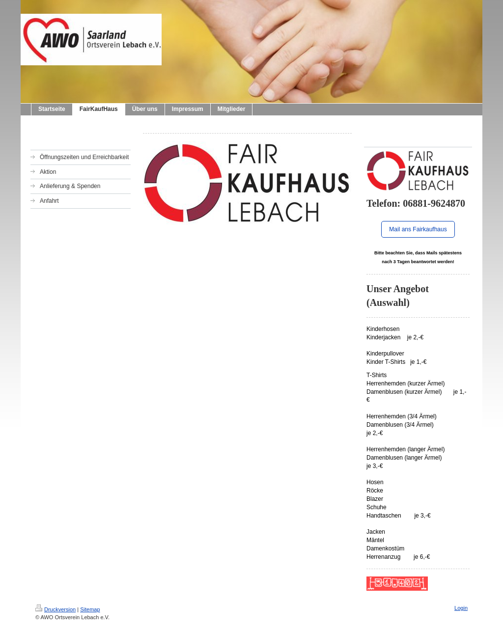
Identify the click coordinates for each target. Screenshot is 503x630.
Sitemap (90, 609)
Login (461, 608)
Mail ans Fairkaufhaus (418, 229)
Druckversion (55, 609)
